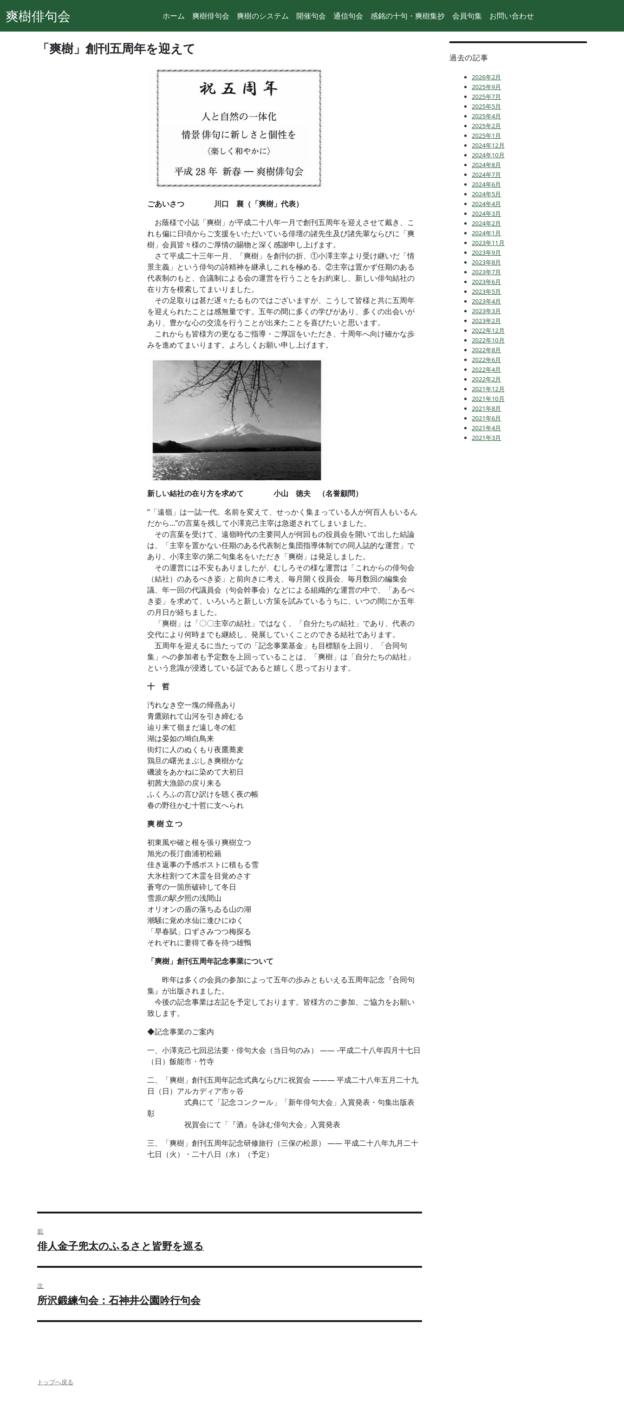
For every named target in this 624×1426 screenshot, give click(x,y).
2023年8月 (486, 262)
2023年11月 (488, 243)
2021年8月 (486, 408)
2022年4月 (486, 369)
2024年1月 (486, 233)
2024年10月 (488, 155)
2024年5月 (486, 194)
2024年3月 (486, 213)
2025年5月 (486, 106)
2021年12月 (488, 389)
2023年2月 (486, 320)
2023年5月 (486, 291)
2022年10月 (488, 340)
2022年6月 (486, 359)
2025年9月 (486, 87)
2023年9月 (486, 252)
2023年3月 (486, 311)
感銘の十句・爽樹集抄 (407, 16)
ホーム (173, 16)
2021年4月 (486, 428)
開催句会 (311, 16)
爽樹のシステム (263, 16)
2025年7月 (486, 96)
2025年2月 (486, 126)
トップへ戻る (55, 1382)
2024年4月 (486, 204)
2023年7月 (486, 272)
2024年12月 (488, 145)
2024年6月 (486, 184)
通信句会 (348, 16)
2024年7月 (486, 174)
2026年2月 (486, 77)
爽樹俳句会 (38, 16)
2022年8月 (486, 350)
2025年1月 (486, 135)
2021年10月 (488, 398)
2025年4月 (486, 116)
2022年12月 (488, 330)
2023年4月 (486, 301)
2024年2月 (486, 223)
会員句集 (467, 16)
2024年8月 (486, 165)
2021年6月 (486, 418)
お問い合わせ (511, 16)
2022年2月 (486, 379)
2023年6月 (486, 281)
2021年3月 (486, 437)
